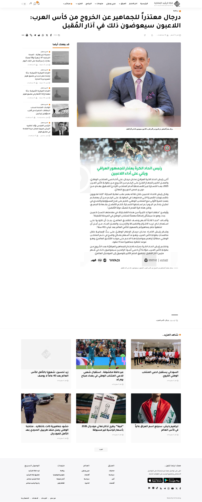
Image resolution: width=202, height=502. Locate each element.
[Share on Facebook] (51, 35)
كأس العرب (160, 320)
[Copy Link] (31, 35)
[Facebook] (180, 489)
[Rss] (161, 489)
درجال (167, 320)
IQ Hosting (177, 498)
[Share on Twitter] (47, 35)
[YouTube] (172, 489)
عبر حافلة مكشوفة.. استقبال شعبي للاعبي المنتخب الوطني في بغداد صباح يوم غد (101, 376)
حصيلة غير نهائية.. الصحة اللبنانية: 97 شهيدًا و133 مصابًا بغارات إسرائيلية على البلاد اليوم (36, 57)
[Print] (27, 35)
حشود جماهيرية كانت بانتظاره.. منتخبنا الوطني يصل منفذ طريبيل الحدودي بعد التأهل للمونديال (46, 430)
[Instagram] (168, 489)
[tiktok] (157, 489)
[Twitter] (177, 489)
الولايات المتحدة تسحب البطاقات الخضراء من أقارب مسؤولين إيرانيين (38, 110)
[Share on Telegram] (35, 35)
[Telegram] (165, 489)
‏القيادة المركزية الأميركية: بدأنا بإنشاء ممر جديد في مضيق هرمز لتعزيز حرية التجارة (37, 75)
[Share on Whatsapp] (43, 35)
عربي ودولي (44, 51)
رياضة (175, 11)
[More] (23, 35)
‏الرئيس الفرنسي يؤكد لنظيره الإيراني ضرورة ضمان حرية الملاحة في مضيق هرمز (36, 128)
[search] (34, 4)
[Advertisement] (129, 292)
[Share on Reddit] (39, 35)
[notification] (38, 4)
